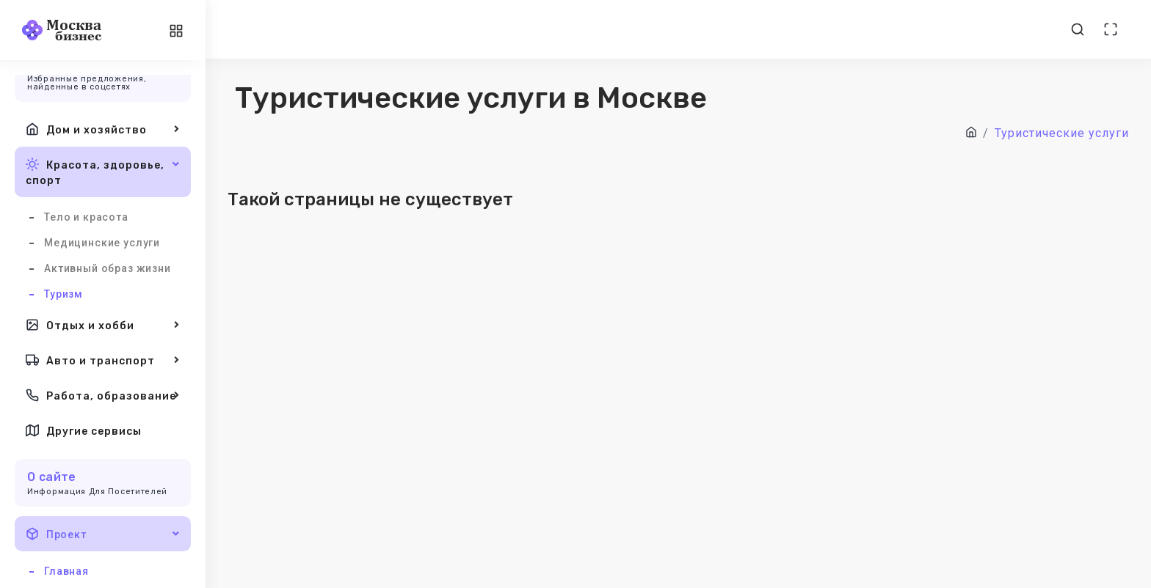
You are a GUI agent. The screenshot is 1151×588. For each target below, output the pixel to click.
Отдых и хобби (103, 325)
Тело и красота (86, 217)
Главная (66, 571)
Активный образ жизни (107, 268)
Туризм (63, 294)
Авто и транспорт (103, 360)
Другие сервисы (84, 430)
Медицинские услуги (102, 243)
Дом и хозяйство (103, 129)
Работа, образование (103, 395)
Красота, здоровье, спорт (103, 171)
